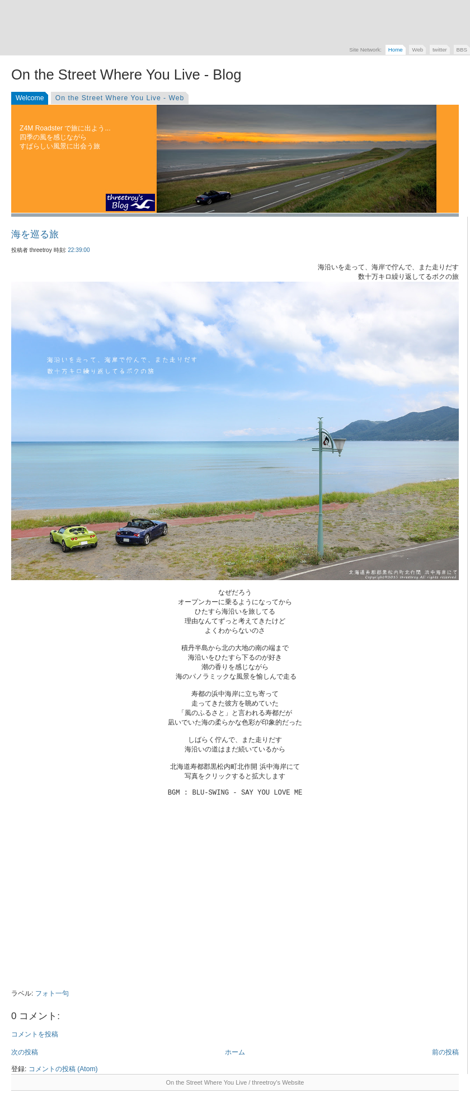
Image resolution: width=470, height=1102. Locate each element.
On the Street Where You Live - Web (119, 98)
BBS (462, 49)
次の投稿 (24, 1052)
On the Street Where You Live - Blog (126, 74)
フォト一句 (52, 993)
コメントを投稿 (34, 1034)
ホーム (235, 1052)
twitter (440, 49)
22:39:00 (79, 250)
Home (395, 49)
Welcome (30, 98)
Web (417, 49)
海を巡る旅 (35, 234)
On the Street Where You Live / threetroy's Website (235, 1082)
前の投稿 (445, 1052)
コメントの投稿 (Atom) (63, 1069)
